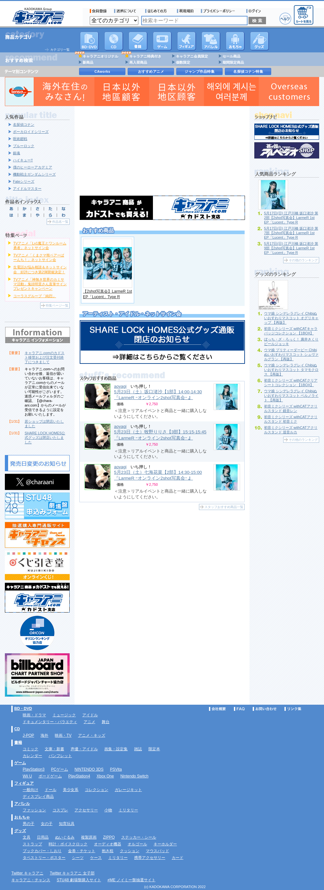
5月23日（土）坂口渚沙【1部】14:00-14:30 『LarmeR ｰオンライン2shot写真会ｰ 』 (158, 394)
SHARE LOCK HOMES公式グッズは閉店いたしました (45, 437)
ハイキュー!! (23, 160)
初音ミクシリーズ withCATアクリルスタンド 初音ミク (291, 419)
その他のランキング (303, 260)
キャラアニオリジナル (100, 56)
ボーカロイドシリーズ (31, 132)
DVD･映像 (89, 41)
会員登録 (98, 11)
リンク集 (292, 709)
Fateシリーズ (23, 181)
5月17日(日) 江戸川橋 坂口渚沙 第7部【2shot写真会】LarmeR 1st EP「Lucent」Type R (291, 232)
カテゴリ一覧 (60, 49)
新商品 (88, 62)
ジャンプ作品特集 (199, 71)
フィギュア (186, 41)
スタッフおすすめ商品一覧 (223, 507)
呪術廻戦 (20, 139)
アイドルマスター (27, 188)
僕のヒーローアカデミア (32, 167)
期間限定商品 (233, 62)
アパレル (211, 41)
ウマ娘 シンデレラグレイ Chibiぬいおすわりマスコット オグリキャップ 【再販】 (291, 317)
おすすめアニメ (151, 71)
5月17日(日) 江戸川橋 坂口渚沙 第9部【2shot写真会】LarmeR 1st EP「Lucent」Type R (291, 248)
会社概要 (217, 709)
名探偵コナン (23, 124)
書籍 (138, 41)
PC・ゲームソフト (162, 41)
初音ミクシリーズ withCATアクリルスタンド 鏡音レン (291, 408)
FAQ (239, 709)
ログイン (254, 11)
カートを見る (303, 15)
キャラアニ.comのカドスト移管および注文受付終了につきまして (44, 357)
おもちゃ (235, 41)
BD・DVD (23, 708)
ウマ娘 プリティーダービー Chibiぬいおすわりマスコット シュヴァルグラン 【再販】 (291, 354)
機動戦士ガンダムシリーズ (34, 174)
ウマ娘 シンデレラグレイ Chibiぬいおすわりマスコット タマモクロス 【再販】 (291, 369)
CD (113, 41)
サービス (157, 11)
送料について (126, 11)
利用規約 (185, 11)
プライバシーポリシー (220, 11)
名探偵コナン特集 (248, 71)
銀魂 (16, 153)
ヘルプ (285, 19)
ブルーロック (23, 146)
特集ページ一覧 (57, 305)
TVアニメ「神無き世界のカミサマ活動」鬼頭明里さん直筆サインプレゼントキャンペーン (40, 283)
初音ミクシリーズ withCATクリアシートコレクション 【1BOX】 (291, 382)
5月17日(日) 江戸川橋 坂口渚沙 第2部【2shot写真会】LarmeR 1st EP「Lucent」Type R (291, 217)
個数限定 (183, 62)
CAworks (102, 71)
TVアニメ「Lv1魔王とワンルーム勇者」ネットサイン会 (39, 245)
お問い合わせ (265, 709)
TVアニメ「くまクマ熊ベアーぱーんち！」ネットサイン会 (38, 257)
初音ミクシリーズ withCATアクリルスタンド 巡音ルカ (291, 430)
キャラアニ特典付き (145, 56)
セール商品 (231, 56)
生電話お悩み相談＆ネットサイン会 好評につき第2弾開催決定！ (40, 269)
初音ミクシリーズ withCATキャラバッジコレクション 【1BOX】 (291, 331)
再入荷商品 (138, 62)
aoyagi (120, 386)
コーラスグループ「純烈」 (34, 296)
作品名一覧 (60, 221)
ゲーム (20, 763)
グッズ (259, 41)
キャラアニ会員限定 (192, 56)
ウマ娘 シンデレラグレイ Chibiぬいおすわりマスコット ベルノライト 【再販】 (291, 395)
